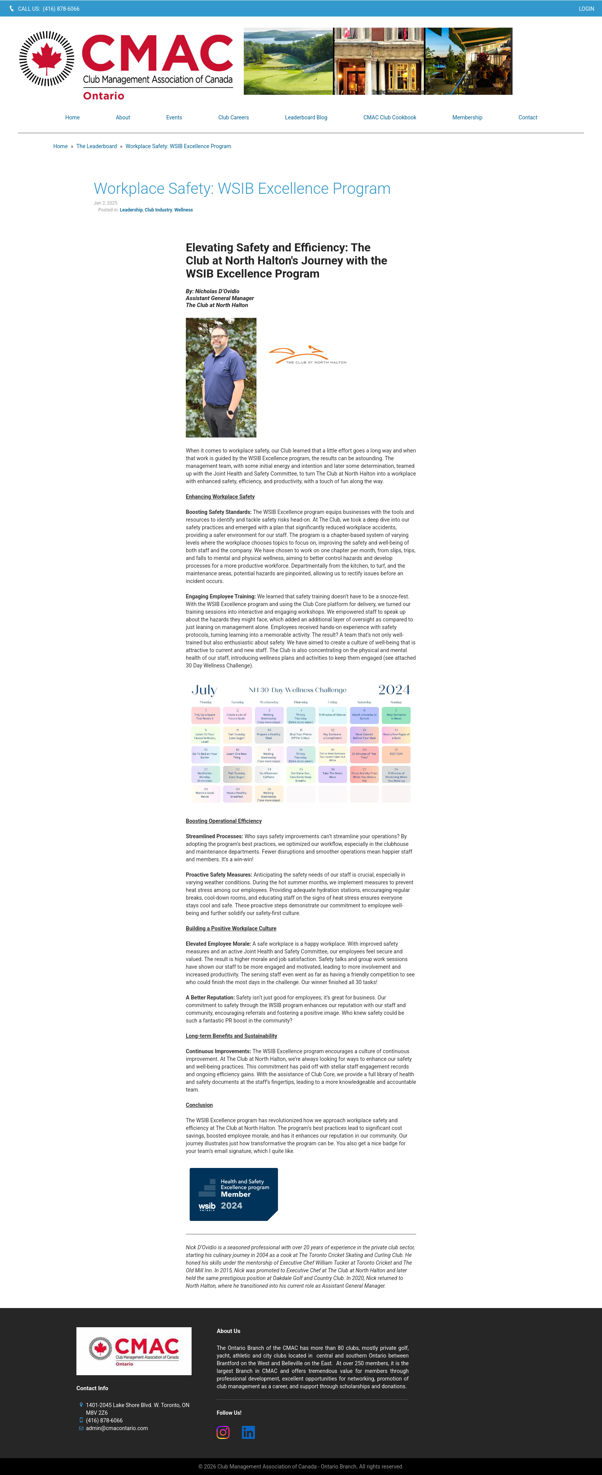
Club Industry (158, 210)
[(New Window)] (225, 1432)
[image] (414, 61)
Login (586, 9)
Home (60, 146)
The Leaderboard (96, 146)
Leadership (131, 210)
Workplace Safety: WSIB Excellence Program (178, 146)
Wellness (183, 210)
